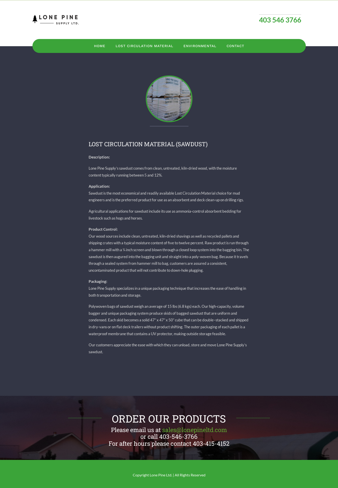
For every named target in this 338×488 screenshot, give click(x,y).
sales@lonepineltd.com (194, 430)
